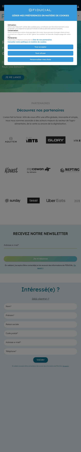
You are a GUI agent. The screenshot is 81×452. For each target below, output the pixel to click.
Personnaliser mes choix (40, 59)
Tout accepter (40, 47)
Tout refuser (40, 53)
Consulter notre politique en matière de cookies (27, 42)
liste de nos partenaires (42, 40)
